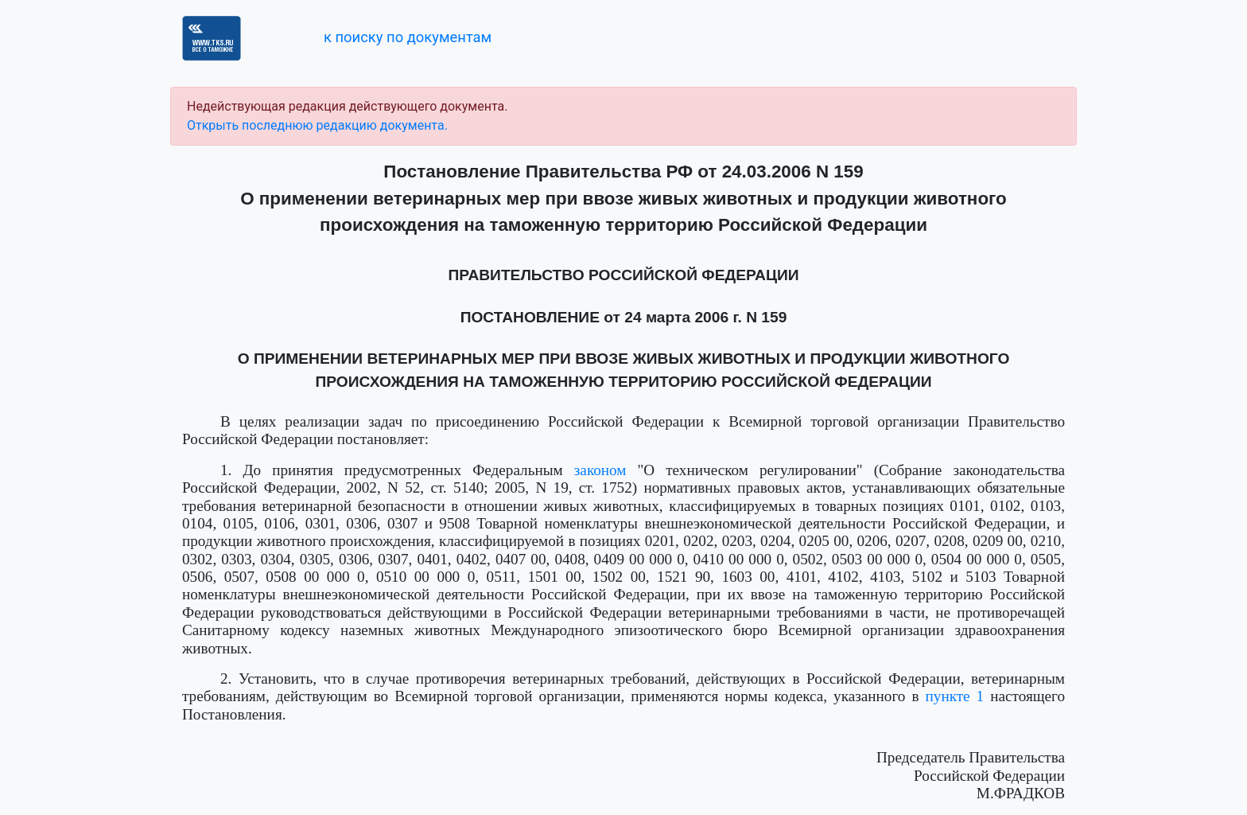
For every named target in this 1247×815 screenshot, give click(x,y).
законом (600, 470)
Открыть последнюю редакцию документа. (317, 125)
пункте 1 (955, 696)
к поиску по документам (407, 37)
